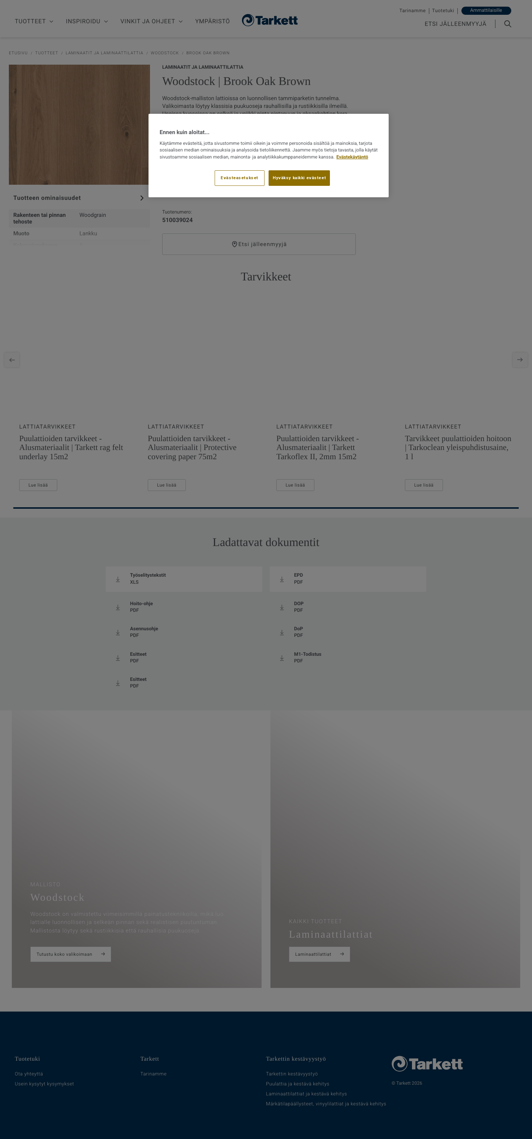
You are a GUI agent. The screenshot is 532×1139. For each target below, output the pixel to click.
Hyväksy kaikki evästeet (299, 177)
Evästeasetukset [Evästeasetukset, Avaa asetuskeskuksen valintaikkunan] (239, 177)
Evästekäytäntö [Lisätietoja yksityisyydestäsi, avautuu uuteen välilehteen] (352, 157)
